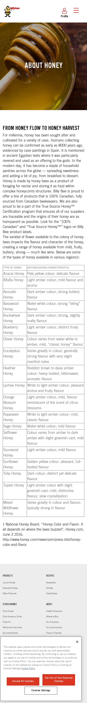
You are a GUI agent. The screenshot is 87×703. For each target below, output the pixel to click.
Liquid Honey (9, 582)
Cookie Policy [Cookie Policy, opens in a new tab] (28, 668)
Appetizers (51, 582)
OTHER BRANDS (10, 604)
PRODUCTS (8, 576)
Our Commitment (54, 627)
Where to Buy (52, 616)
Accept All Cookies (23, 681)
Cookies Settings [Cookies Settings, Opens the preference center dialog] (40, 690)
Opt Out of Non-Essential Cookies (59, 679)
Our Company (52, 622)
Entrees (49, 588)
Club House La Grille (12, 616)
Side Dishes (51, 593)
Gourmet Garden (10, 633)
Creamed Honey (10, 588)
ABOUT (49, 604)
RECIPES (50, 576)
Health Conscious (54, 611)
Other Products (9, 593)
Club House (8, 611)
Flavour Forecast (53, 633)
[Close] (77, 642)
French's (7, 622)
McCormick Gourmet (12, 627)
